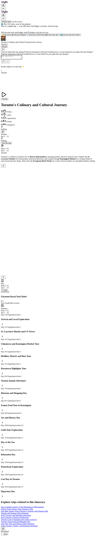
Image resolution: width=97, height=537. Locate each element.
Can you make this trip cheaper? (14, 35)
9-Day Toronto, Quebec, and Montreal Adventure (19, 527)
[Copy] (4, 46)
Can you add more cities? (70, 35)
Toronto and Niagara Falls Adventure (15, 514)
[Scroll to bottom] (3, 49)
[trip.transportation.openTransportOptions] (3, 132)
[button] (48, 39)
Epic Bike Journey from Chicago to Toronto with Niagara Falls (24, 512)
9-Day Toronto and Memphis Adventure (16, 516)
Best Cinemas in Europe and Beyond (15, 518)
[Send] (8, 62)
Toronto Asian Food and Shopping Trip (15, 522)
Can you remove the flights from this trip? (43, 35)
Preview (4, 100)
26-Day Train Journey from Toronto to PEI (17, 510)
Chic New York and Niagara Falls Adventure (17, 524)
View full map (6, 144)
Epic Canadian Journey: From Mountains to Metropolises (22, 508)
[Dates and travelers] (3, 62)
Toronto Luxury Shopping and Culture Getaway (19, 520)
